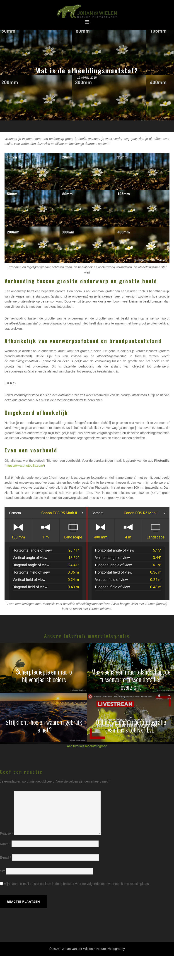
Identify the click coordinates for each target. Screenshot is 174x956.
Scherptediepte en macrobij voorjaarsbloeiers (44, 675)
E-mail (5, 857)
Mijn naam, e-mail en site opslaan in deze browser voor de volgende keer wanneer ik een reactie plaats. (77, 884)
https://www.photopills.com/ (25, 465)
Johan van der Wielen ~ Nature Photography (87, 12)
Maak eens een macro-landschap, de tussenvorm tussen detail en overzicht (130, 679)
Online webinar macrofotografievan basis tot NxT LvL (131, 725)
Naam (5, 844)
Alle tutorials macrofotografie (87, 746)
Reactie (6, 833)
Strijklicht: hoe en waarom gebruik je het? (44, 725)
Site (2, 871)
